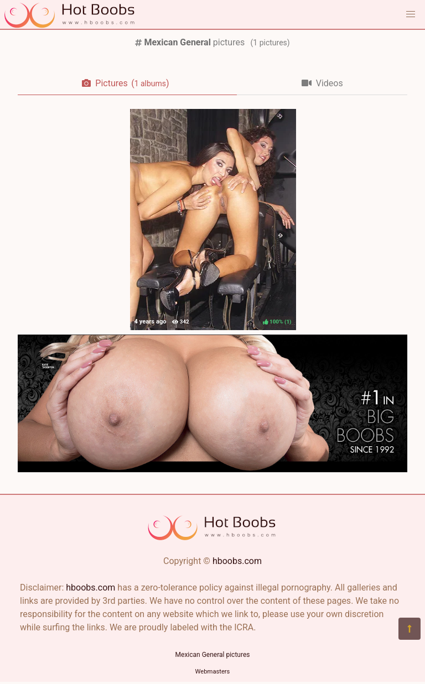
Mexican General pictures (212, 655)
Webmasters (212, 671)
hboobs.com (237, 561)
